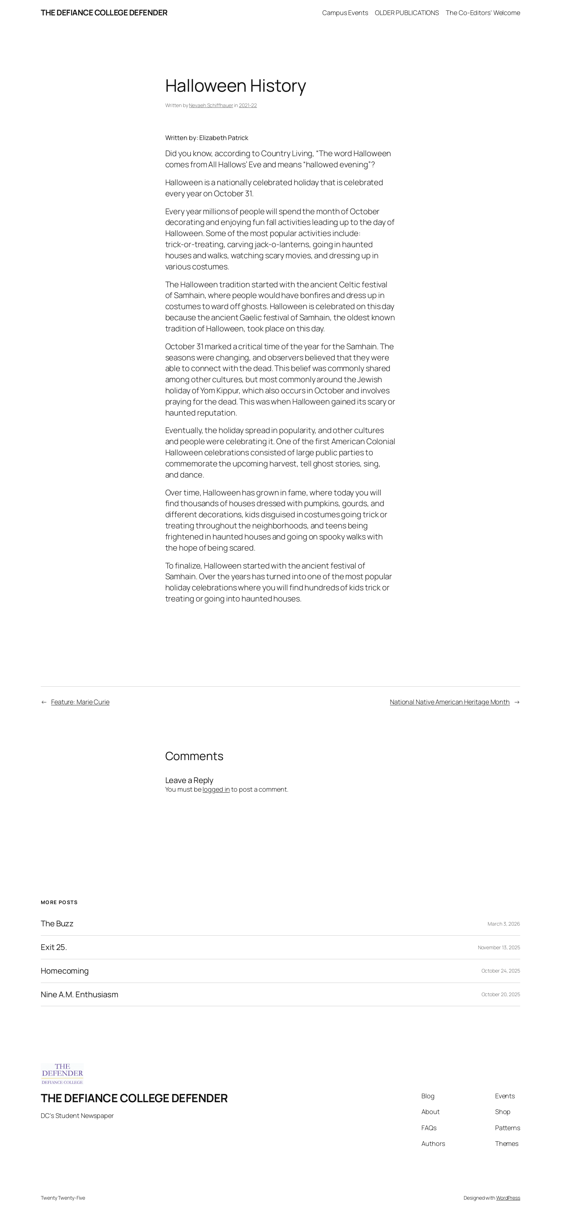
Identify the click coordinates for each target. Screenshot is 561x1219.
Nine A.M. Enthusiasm (79, 994)
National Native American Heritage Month (450, 701)
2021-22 (248, 105)
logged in (216, 789)
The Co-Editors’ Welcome (483, 12)
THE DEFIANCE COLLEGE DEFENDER (104, 12)
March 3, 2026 (504, 923)
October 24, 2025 (501, 970)
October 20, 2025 (501, 994)
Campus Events (345, 12)
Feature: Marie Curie (80, 701)
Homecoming (65, 970)
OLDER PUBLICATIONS (407, 12)
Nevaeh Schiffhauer (211, 105)
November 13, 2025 (499, 947)
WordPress (508, 1197)
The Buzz (57, 923)
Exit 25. (54, 947)
